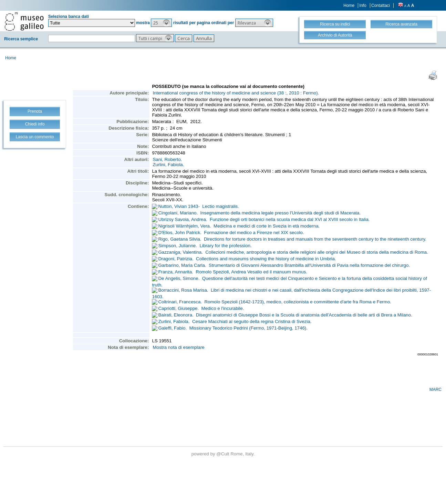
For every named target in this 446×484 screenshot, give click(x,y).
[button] (161, 23)
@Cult (223, 453)
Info (363, 5)
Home (348, 5)
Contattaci (380, 5)
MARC (435, 389)
